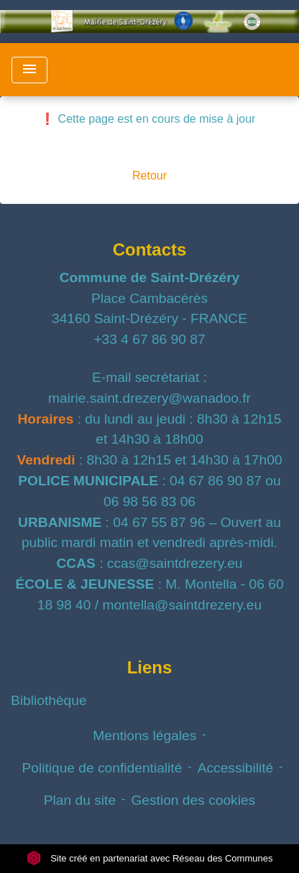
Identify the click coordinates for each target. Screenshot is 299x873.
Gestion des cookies (193, 800)
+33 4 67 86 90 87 (149, 339)
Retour (149, 175)
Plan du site (80, 800)
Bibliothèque (49, 700)
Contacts (150, 249)
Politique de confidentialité (102, 767)
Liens (149, 667)
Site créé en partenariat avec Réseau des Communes (150, 858)
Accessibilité (236, 767)
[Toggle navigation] (29, 70)
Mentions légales (144, 735)
